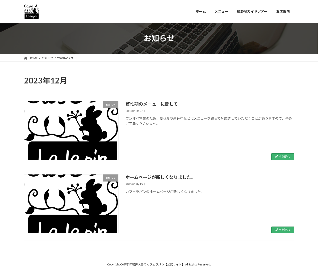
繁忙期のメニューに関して (152, 104)
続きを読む (282, 156)
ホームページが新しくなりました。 (160, 177)
